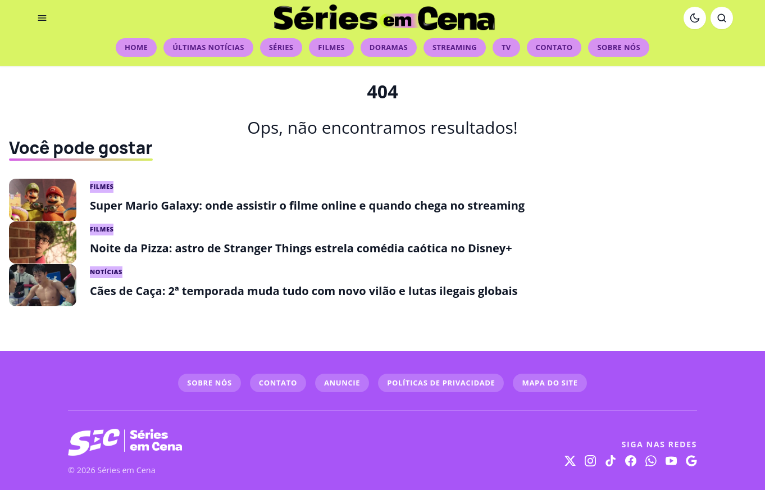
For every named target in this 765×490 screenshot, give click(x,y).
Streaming (454, 47)
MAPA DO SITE (549, 383)
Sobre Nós (618, 47)
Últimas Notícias (208, 47)
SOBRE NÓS (209, 383)
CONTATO (278, 383)
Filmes (331, 47)
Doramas (389, 47)
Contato (554, 47)
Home (136, 47)
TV (506, 47)
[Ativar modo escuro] (695, 18)
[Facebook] (630, 460)
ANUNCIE (342, 383)
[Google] (691, 460)
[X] (570, 460)
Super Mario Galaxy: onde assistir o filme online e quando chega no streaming (307, 205)
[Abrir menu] (42, 18)
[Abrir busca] (722, 18)
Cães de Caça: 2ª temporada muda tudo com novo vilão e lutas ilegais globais (303, 290)
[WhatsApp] (651, 460)
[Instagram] (590, 460)
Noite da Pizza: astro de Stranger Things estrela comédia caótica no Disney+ (301, 248)
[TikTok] (610, 460)
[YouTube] (671, 460)
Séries (281, 47)
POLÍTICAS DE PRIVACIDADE (441, 383)
